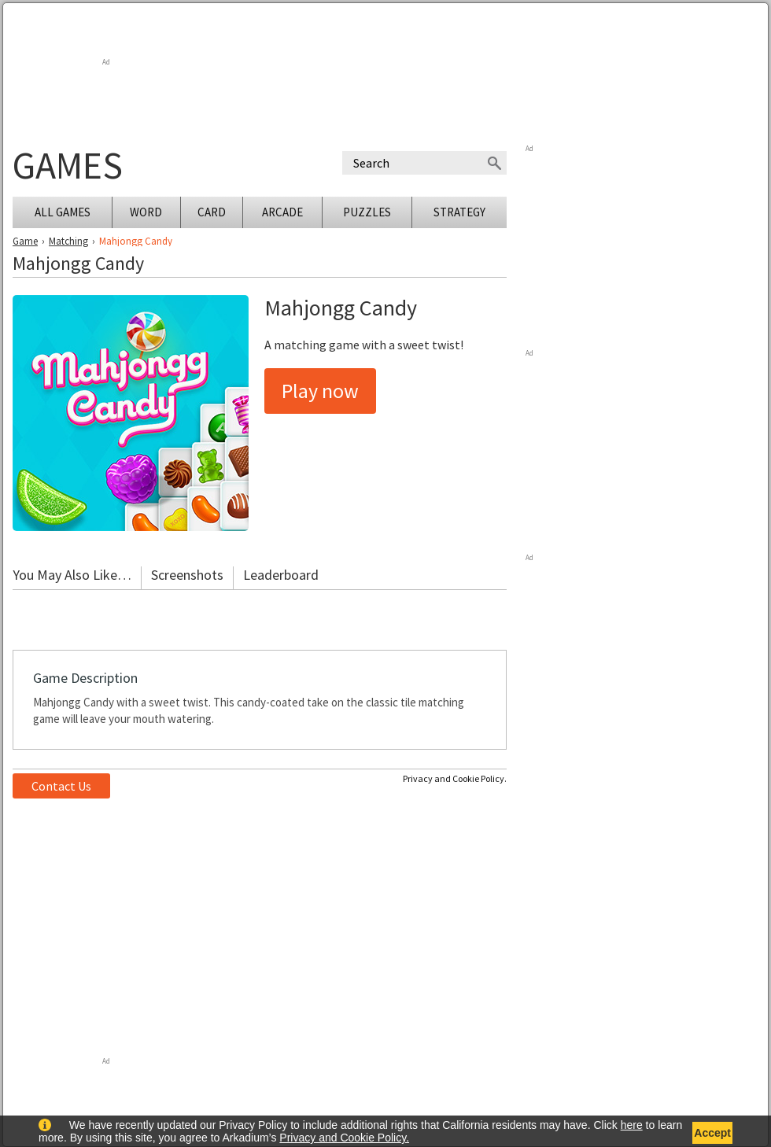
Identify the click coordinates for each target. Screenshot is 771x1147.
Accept (712, 1133)
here (632, 1125)
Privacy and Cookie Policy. (455, 778)
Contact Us (61, 786)
